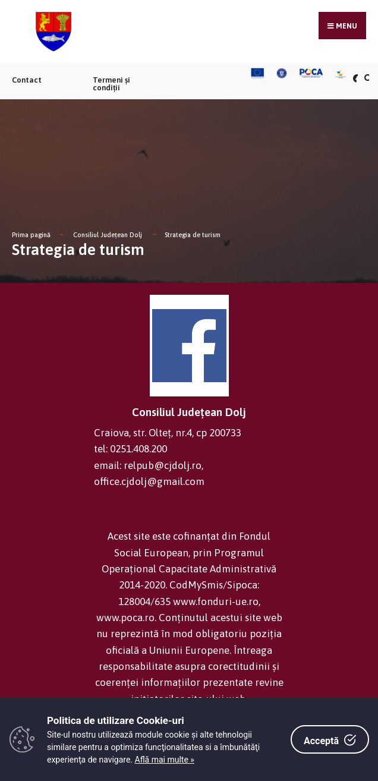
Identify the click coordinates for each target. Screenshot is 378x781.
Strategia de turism (192, 234)
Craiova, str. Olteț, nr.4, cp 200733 (167, 433)
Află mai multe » (164, 759)
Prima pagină (31, 234)
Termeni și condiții (111, 83)
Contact (27, 79)
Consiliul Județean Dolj (107, 234)
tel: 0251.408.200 (130, 449)
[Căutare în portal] (367, 78)
